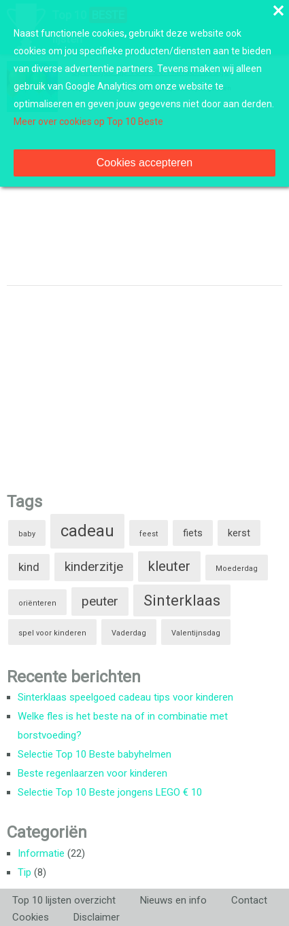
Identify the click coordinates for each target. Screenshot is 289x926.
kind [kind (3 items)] (28, 567)
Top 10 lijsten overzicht (64, 900)
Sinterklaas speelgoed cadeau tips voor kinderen (125, 697)
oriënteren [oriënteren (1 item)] (37, 603)
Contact (249, 900)
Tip (24, 872)
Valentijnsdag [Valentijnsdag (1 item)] (195, 633)
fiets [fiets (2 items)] (193, 533)
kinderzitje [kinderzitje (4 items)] (94, 566)
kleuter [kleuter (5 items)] (169, 566)
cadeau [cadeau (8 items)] (87, 530)
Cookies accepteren (144, 162)
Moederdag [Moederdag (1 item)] (237, 568)
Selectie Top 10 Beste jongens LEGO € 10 (110, 792)
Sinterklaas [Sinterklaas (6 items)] (181, 600)
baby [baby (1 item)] (26, 534)
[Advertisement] (109, 384)
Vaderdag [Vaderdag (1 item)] (129, 633)
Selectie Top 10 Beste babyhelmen (94, 754)
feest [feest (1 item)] (148, 534)
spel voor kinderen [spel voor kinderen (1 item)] (52, 633)
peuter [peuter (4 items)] (100, 601)
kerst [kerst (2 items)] (239, 533)
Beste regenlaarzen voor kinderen (92, 773)
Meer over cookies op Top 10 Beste (88, 121)
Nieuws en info (173, 900)
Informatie (41, 853)
